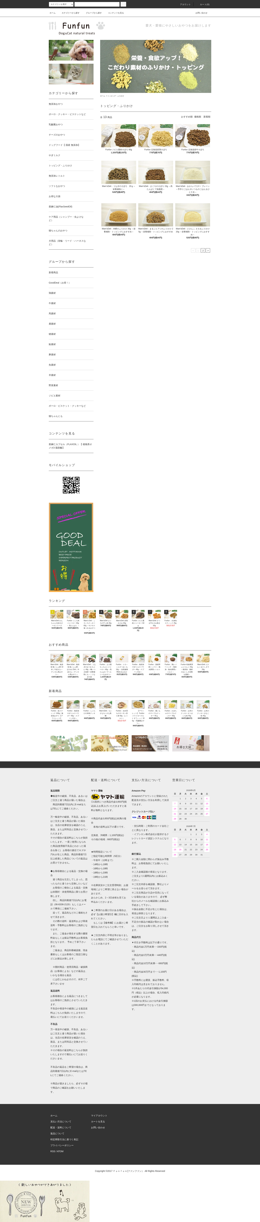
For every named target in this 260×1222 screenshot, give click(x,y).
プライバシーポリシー (62, 1145)
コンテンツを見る (114, 13)
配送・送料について (60, 1127)
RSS (52, 1151)
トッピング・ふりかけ (115, 96)
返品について (57, 1133)
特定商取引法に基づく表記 (64, 1139)
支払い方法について (60, 1121)
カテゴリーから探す (69, 13)
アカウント (183, 4)
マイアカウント (99, 1115)
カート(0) (203, 4)
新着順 (206, 116)
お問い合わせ (199, 13)
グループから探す (92, 13)
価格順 (197, 116)
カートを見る (98, 1121)
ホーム (53, 13)
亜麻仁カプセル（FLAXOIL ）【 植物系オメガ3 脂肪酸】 (70, 446)
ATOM (60, 1151)
